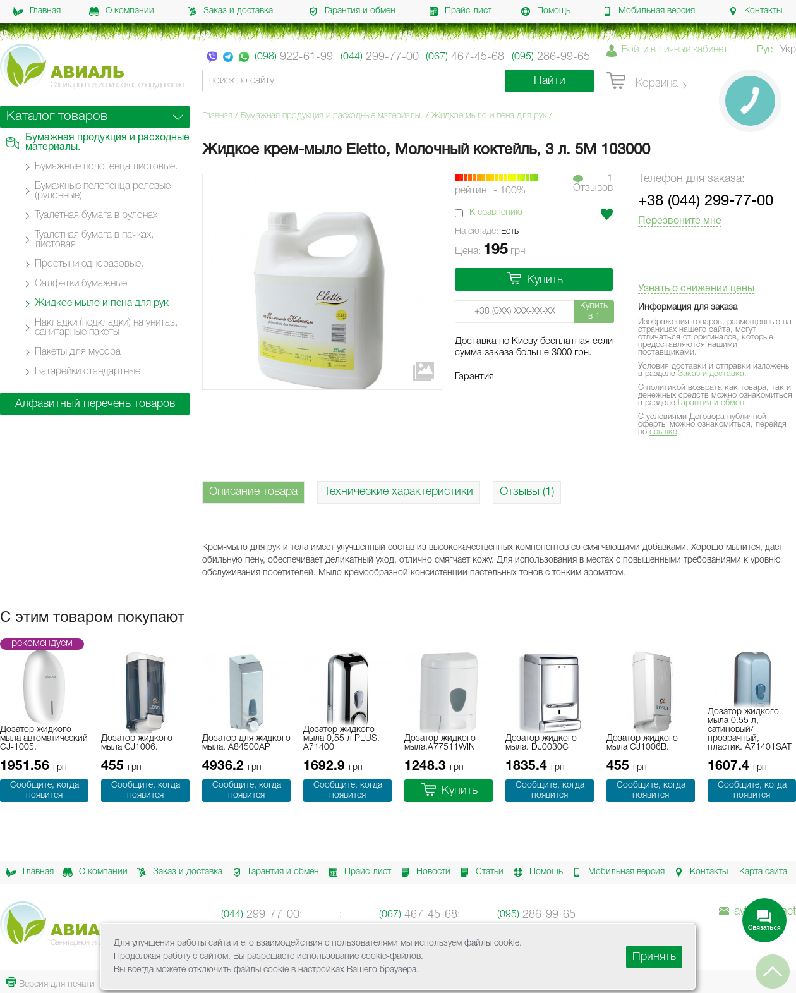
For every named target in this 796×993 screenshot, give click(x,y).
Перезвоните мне (679, 221)
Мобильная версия (648, 11)
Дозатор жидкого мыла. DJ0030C (541, 743)
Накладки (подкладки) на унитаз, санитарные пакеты (106, 328)
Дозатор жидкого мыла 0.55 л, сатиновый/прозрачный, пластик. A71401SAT (750, 730)
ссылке (663, 432)
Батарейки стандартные (87, 371)
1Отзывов (593, 183)
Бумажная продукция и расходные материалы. (333, 116)
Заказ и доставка (230, 11)
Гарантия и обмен (351, 11)
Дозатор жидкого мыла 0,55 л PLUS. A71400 (341, 739)
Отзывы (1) (527, 492)
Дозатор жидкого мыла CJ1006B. (642, 743)
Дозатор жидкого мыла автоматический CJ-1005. (44, 739)
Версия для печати (50, 983)
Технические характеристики (398, 492)
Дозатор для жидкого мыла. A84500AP (246, 743)
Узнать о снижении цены (696, 288)
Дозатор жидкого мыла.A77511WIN (440, 743)
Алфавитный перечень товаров (95, 404)
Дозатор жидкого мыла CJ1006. (136, 743)
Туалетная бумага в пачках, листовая (94, 240)
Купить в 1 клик (594, 312)
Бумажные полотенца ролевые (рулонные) (103, 191)
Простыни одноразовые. (89, 264)
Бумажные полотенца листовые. (106, 166)
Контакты (755, 11)
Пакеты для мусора (78, 352)
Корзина (642, 81)
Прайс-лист (459, 11)
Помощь (545, 11)
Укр (788, 50)
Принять (654, 957)
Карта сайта (763, 872)
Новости (423, 872)
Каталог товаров (56, 117)
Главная (37, 11)
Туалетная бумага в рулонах (96, 215)
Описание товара (253, 492)
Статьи (479, 872)
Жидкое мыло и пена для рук (488, 116)
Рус (765, 50)
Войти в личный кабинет (675, 50)
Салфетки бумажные (81, 283)
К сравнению (495, 213)
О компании (121, 11)
